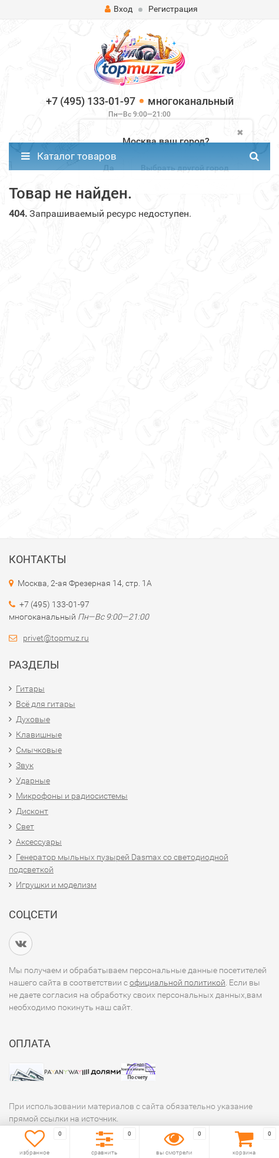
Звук (25, 765)
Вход (118, 9)
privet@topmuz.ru (56, 638)
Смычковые (39, 750)
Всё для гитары (45, 704)
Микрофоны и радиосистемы (72, 795)
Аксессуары (39, 841)
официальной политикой (177, 982)
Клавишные (39, 734)
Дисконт (32, 811)
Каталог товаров (69, 156)
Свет (25, 826)
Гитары (30, 688)
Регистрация (173, 9)
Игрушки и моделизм (56, 884)
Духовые (33, 719)
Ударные (33, 780)
